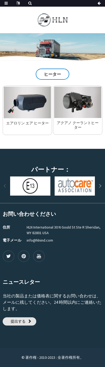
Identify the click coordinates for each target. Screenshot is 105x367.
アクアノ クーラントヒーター (78, 125)
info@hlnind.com (40, 240)
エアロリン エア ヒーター (27, 123)
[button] (52, 55)
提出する (18, 321)
